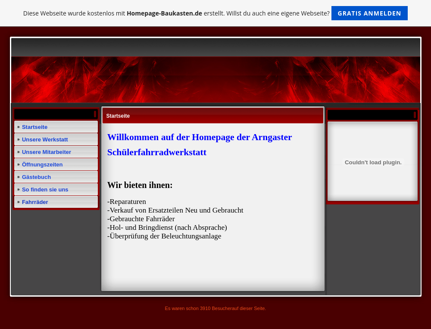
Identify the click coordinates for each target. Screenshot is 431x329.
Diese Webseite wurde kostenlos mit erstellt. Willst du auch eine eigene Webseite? (215, 13)
